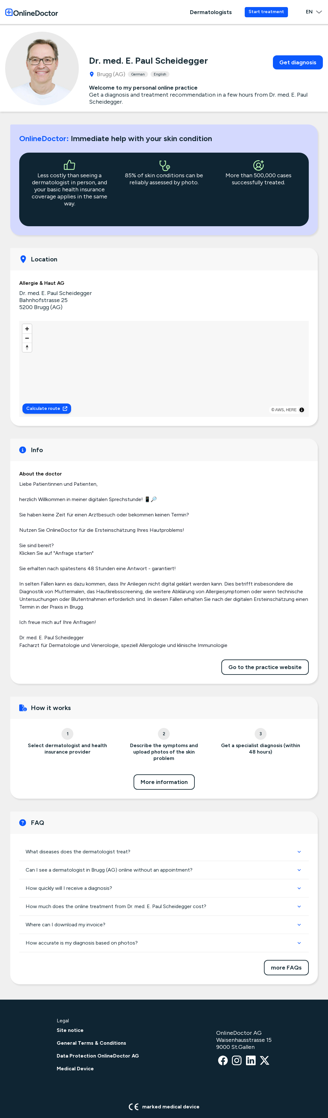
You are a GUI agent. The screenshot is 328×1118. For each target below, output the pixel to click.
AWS (279, 410)
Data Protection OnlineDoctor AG (98, 1056)
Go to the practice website (265, 667)
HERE (291, 410)
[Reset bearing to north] (27, 347)
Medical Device (75, 1069)
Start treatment (266, 11)
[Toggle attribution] (302, 410)
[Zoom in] (27, 328)
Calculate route (46, 408)
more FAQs (286, 967)
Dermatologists (211, 12)
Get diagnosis (297, 62)
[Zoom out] (27, 338)
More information (164, 782)
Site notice (70, 1030)
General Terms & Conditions (91, 1043)
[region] (164, 369)
